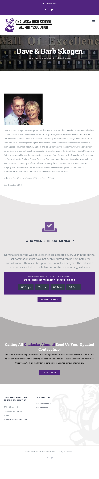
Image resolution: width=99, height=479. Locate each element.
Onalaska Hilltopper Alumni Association (41, 451)
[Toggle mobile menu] (93, 21)
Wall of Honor (42, 407)
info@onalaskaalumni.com (15, 419)
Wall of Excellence (43, 403)
